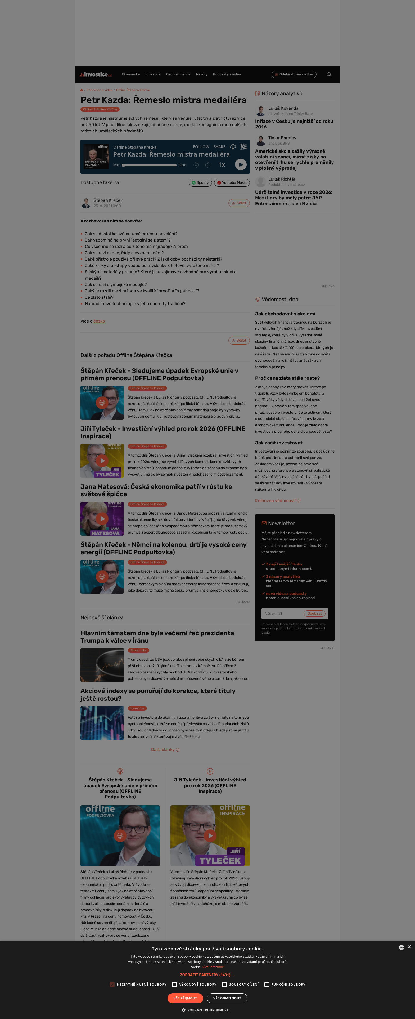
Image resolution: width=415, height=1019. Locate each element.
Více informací (213, 967)
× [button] (409, 947)
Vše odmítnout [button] (227, 998)
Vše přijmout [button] (185, 998)
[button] (207, 974)
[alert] (207, 509)
